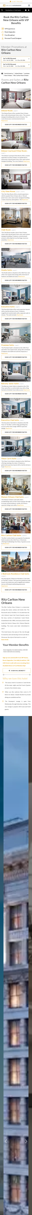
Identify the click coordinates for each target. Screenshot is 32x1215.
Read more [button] (4, 120)
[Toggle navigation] (29, 5)
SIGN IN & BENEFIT (16, 670)
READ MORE (4, 639)
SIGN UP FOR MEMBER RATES (16, 124)
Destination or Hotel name (14, 10)
